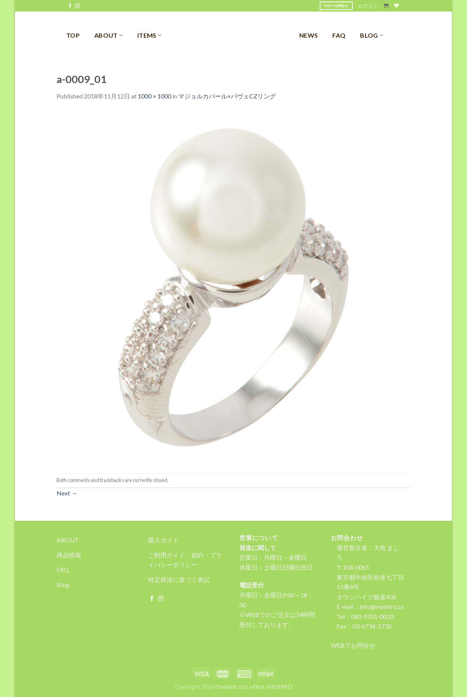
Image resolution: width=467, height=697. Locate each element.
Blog (63, 584)
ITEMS (149, 35)
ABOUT (108, 35)
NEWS (308, 35)
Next (67, 493)
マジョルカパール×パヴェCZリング (227, 96)
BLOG (371, 35)
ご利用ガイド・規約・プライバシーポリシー (185, 560)
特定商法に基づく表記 (179, 579)
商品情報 (69, 555)
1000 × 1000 (154, 96)
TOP (73, 35)
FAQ (338, 35)
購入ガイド (163, 540)
